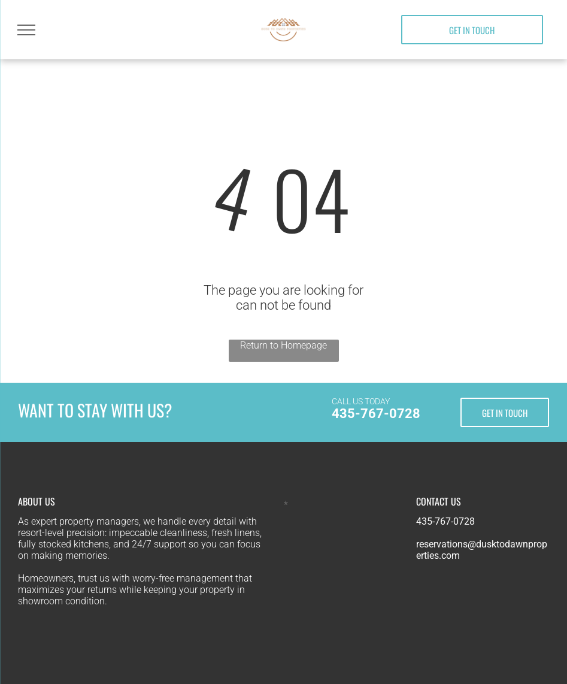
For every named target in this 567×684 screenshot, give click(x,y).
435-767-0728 (376, 413)
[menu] (26, 30)
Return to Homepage (283, 345)
